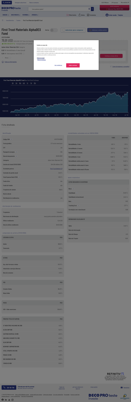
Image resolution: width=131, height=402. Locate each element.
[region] (66, 55)
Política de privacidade (41, 60)
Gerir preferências (58, 65)
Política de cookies (40, 58)
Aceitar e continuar (73, 65)
